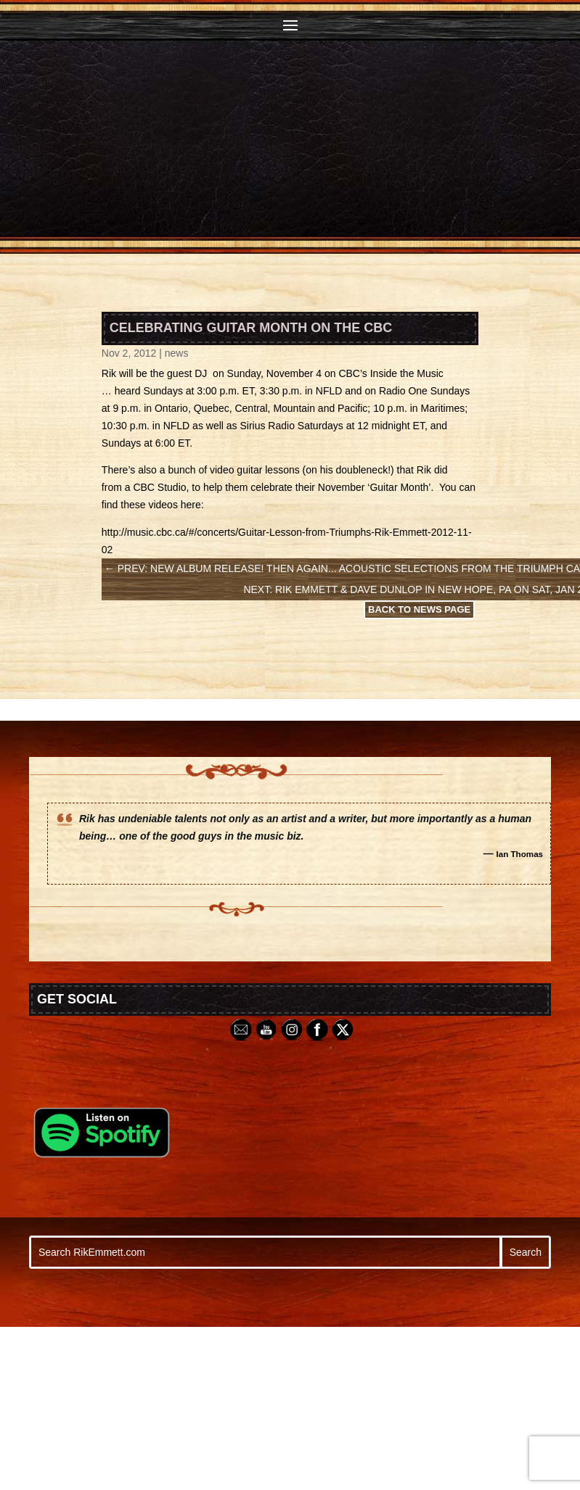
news (177, 353)
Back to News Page (419, 609)
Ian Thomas (520, 853)
